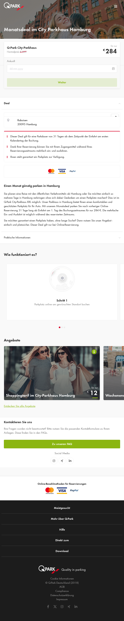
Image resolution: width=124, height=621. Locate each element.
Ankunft (11, 61)
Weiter (62, 82)
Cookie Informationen (62, 578)
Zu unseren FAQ (62, 444)
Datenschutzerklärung (62, 595)
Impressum (62, 599)
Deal (62, 103)
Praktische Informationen (62, 237)
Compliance (62, 591)
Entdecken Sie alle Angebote (19, 406)
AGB (62, 587)
